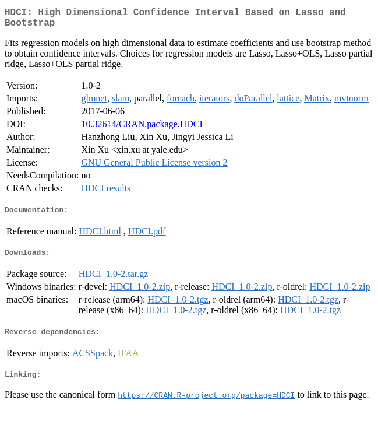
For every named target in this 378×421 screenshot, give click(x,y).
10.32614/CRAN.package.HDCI (141, 129)
